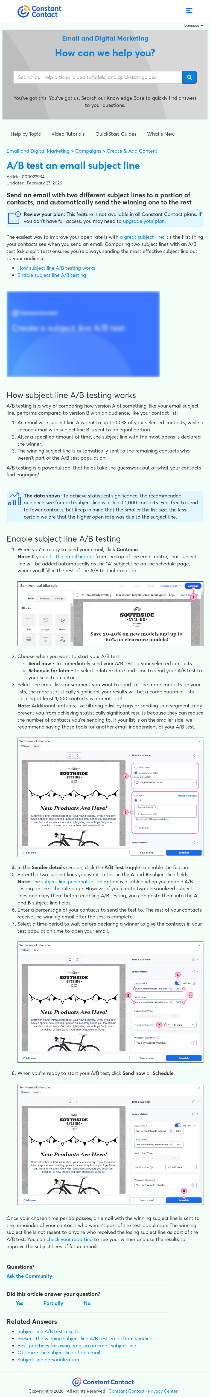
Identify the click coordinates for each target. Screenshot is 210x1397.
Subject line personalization (48, 1359)
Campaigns (88, 151)
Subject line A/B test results (48, 1331)
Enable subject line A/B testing (52, 275)
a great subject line (141, 237)
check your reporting (69, 1239)
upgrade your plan (144, 221)
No (87, 1303)
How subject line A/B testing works (56, 268)
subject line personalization (71, 881)
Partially (53, 1303)
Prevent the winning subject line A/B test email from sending (85, 1338)
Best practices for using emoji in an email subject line (77, 1345)
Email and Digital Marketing (38, 151)
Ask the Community (29, 1276)
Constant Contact (127, 1391)
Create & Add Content (132, 151)
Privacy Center (163, 1391)
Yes (19, 1303)
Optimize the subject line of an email (59, 1352)
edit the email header (70, 556)
